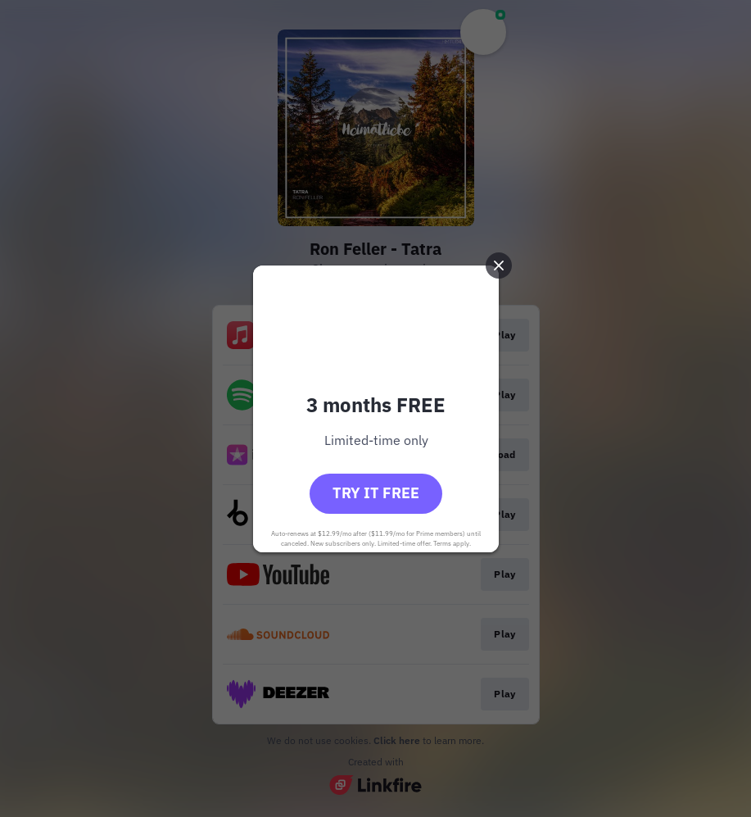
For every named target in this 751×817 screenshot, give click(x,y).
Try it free (376, 492)
